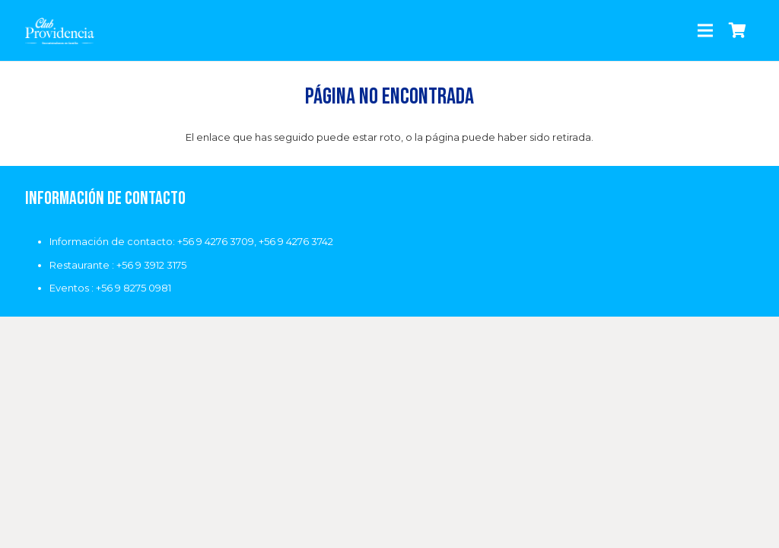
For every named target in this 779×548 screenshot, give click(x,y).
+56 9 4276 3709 (215, 241)
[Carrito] (738, 30)
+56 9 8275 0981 (133, 288)
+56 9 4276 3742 (296, 241)
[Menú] (705, 30)
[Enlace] (60, 31)
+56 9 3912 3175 (151, 265)
